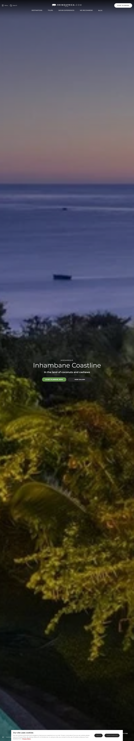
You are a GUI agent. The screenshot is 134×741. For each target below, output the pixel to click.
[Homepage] (3, 737)
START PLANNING (123, 5)
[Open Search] (13, 5)
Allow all (98, 735)
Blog (100, 10)
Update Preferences (112, 735)
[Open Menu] (5, 5)
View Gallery (80, 379)
